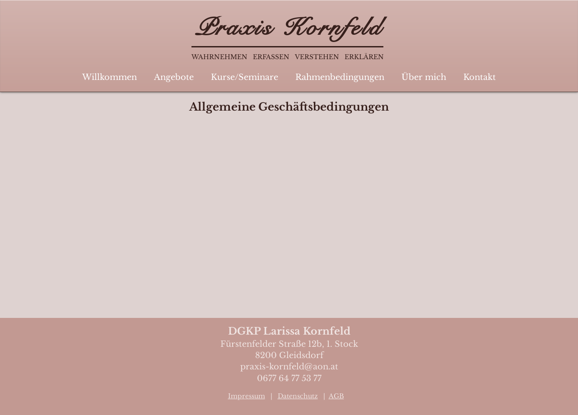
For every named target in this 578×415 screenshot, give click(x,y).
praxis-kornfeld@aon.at (289, 367)
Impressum (246, 396)
